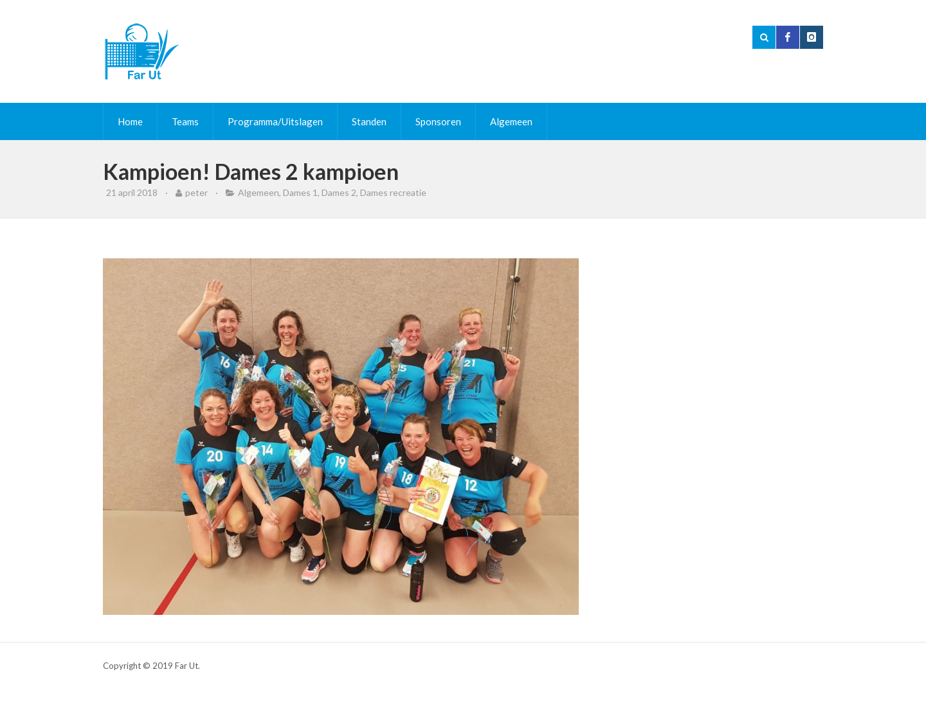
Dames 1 (300, 192)
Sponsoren (438, 121)
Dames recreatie (393, 192)
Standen (369, 121)
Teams (185, 121)
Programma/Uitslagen (275, 121)
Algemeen (511, 121)
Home (130, 121)
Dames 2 (339, 192)
